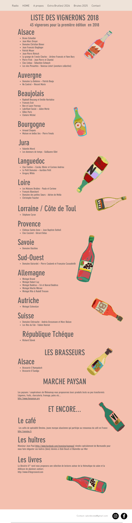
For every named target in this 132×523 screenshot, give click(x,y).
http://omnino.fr (25, 431)
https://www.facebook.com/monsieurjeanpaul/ (54, 445)
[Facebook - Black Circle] (124, 516)
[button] (38, 6)
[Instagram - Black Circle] (115, 516)
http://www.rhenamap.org (29, 398)
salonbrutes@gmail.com (96, 516)
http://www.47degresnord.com (30, 472)
